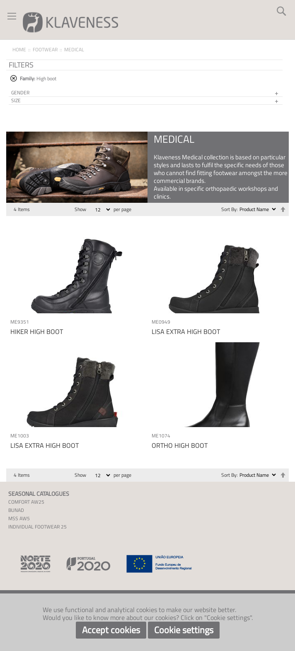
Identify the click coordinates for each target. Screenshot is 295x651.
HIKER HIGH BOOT (36, 331)
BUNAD (16, 510)
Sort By (229, 209)
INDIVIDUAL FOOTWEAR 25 (37, 527)
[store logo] (70, 21)
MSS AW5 (19, 518)
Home (19, 49)
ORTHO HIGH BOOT (180, 445)
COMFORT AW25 (26, 502)
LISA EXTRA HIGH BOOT (186, 331)
